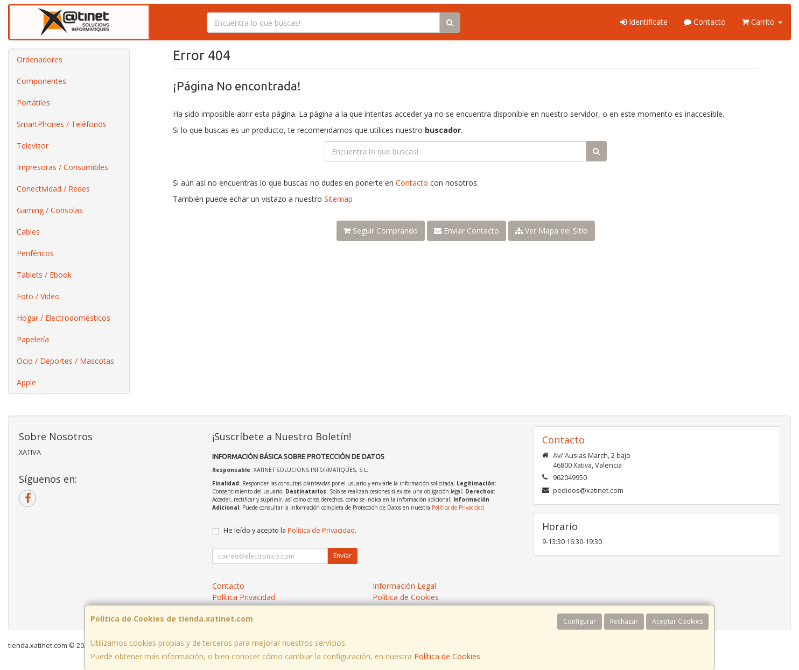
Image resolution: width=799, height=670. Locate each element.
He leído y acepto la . (289, 530)
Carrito (762, 22)
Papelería (33, 339)
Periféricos (35, 253)
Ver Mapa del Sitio (551, 230)
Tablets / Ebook (44, 275)
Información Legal (404, 586)
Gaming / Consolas (50, 210)
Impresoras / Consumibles (62, 167)
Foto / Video (38, 296)
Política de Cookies (447, 656)
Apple (26, 382)
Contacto (705, 22)
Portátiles (33, 102)
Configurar (579, 621)
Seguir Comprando (381, 230)
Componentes (41, 81)
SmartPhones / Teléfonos (62, 124)
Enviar (342, 555)
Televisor (32, 145)
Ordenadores (39, 59)
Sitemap (338, 199)
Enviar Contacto (466, 230)
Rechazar (624, 621)
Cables (28, 232)
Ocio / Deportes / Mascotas (65, 361)
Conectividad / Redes (53, 189)
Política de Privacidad (458, 507)
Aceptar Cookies (677, 621)
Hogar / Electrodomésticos (63, 318)
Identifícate (644, 22)
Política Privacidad (243, 597)
